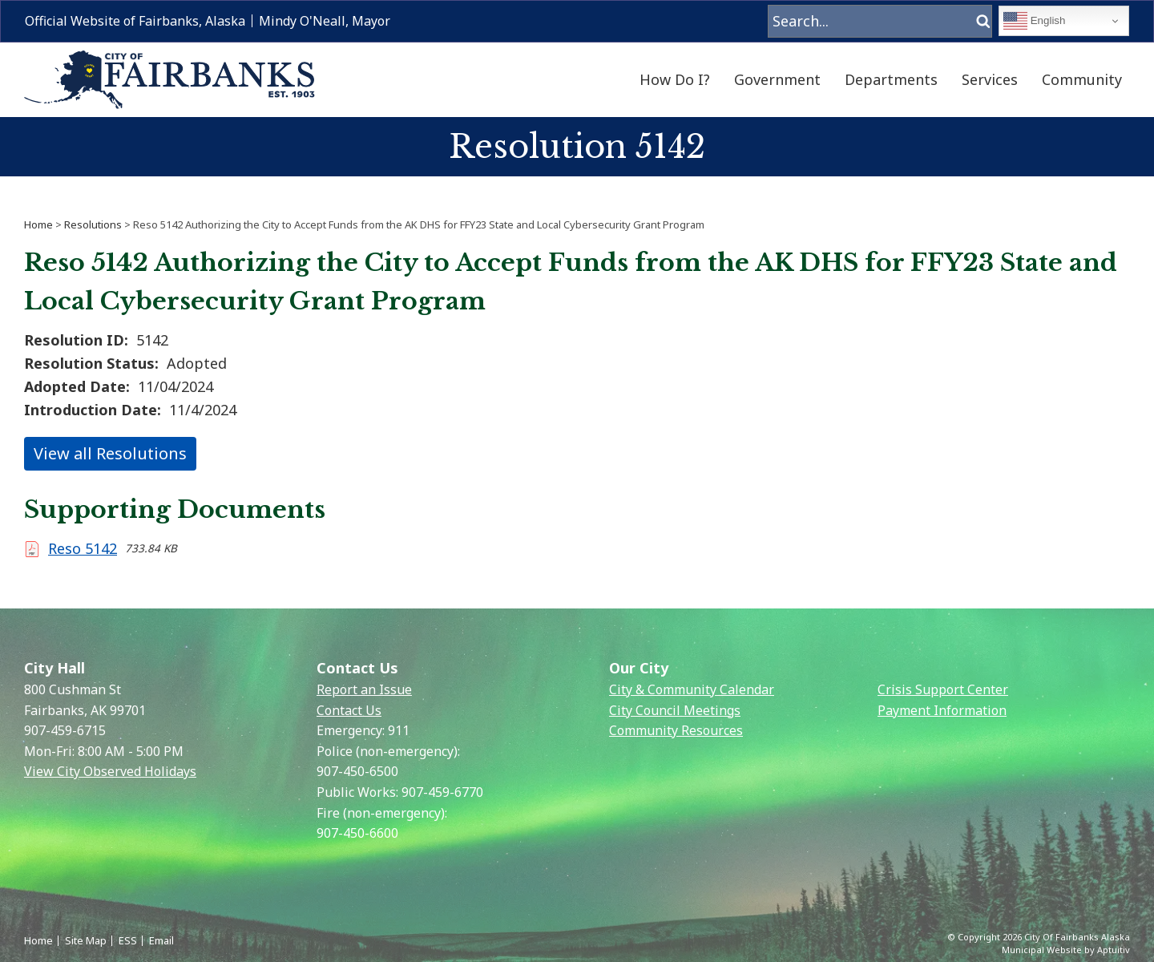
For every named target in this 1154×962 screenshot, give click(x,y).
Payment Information (942, 710)
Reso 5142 (82, 548)
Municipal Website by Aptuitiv (1066, 949)
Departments (891, 79)
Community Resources (676, 730)
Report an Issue (364, 689)
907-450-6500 (357, 771)
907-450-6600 (357, 833)
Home (38, 224)
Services (990, 79)
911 (399, 730)
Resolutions (93, 224)
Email (161, 940)
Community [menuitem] (1082, 79)
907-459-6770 (442, 792)
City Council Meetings (674, 710)
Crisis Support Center (943, 689)
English (1034, 21)
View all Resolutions (110, 453)
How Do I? (675, 79)
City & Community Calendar (691, 689)
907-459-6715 (65, 730)
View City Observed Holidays (110, 771)
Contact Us (349, 710)
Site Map (86, 940)
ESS (128, 940)
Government (777, 79)
